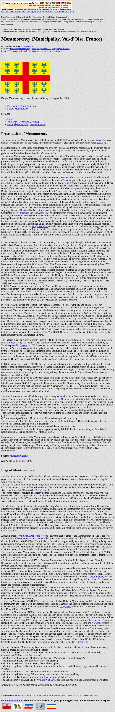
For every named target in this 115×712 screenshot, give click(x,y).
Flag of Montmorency (17, 108)
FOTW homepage (14, 51)
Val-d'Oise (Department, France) (23, 121)
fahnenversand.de (14, 700)
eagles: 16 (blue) (63, 48)
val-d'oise (14, 48)
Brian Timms (41, 490)
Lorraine (83, 501)
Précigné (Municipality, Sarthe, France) (26, 124)
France (10, 119)
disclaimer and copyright (38, 51)
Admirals (42, 213)
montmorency (24, 48)
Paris (98, 140)
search (24, 51)
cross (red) (36, 48)
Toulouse (35, 267)
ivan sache (29, 46)
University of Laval (46, 679)
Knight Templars (40, 226)
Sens (65, 180)
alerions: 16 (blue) (48, 48)
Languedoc (65, 606)
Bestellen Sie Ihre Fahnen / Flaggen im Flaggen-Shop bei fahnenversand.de (37, 10)
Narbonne (96, 623)
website (32, 535)
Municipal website (19, 455)
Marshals (24, 213)
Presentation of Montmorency (21, 106)
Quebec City (82, 642)
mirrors (60, 51)
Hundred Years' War (49, 229)
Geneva (23, 345)
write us (53, 51)
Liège (12, 342)
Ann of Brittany (96, 576)
